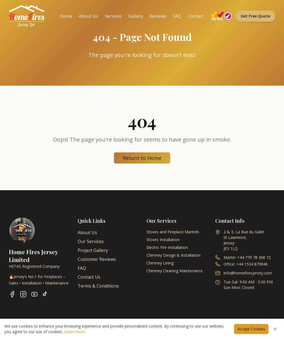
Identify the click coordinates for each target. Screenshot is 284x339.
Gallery (135, 16)
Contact (196, 16)
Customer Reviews (97, 259)
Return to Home (142, 158)
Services (113, 16)
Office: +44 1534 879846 (246, 264)
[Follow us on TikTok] (45, 294)
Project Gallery (93, 250)
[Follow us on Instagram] (23, 294)
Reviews (157, 16)
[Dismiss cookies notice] (275, 329)
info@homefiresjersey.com (248, 273)
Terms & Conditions (98, 286)
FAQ (177, 16)
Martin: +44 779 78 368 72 (247, 257)
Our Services (91, 241)
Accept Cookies (251, 328)
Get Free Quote (255, 16)
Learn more (74, 331)
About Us (88, 16)
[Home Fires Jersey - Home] (26, 16)
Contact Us (89, 277)
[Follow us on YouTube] (34, 294)
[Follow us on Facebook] (12, 294)
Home (66, 16)
